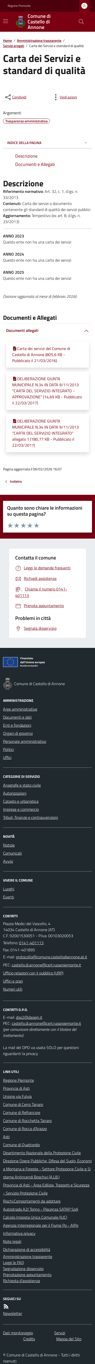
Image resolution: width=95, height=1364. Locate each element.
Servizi (59, 1333)
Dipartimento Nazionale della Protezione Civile (42, 1153)
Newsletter (12, 1313)
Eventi (8, 897)
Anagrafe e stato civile (22, 785)
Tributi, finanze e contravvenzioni (30, 817)
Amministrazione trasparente (39, 40)
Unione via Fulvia (17, 1096)
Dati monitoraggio (18, 1333)
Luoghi (8, 889)
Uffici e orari (13, 981)
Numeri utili (12, 989)
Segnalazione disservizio (23, 1269)
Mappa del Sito (68, 1339)
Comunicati (12, 853)
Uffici (7, 757)
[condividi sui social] (15, 97)
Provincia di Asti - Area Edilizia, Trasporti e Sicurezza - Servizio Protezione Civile (46, 1189)
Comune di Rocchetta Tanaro (27, 1120)
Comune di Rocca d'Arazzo (25, 1129)
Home (7, 40)
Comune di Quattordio (21, 1145)
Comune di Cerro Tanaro (23, 1104)
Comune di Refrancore (21, 1112)
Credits (29, 1339)
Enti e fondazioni (17, 725)
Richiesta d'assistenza (21, 1281)
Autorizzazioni (14, 793)
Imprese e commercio (21, 809)
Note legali (12, 1241)
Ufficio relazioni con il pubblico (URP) (33, 973)
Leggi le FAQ (13, 1263)
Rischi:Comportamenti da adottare (32, 1201)
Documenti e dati (17, 717)
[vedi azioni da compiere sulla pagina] (64, 97)
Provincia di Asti (16, 1088)
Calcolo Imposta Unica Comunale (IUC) (35, 1217)
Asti (6, 1137)
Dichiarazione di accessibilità (26, 1249)
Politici (8, 749)
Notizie (9, 845)
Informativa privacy (19, 1233)
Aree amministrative (20, 709)
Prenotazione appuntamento (27, 1275)
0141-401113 (31, 943)
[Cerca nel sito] (79, 22)
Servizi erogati (13, 45)
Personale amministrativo (24, 741)
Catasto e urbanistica (21, 801)
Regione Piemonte (19, 6)
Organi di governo (18, 733)
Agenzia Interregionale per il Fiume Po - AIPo (40, 1225)
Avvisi (8, 861)
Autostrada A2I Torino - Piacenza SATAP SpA (40, 1209)
